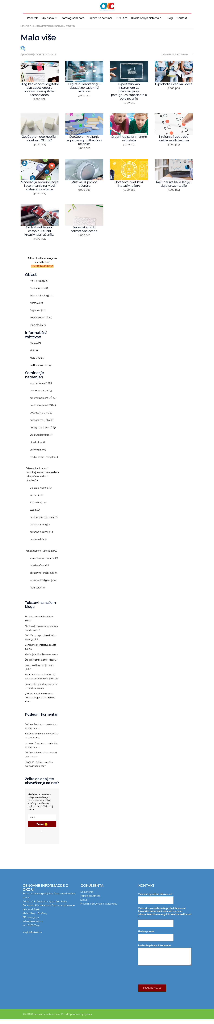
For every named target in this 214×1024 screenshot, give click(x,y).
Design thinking (40, 529)
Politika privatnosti (90, 900)
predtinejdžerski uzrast (44, 522)
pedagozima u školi (42, 424)
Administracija (39, 285)
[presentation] (160, 984)
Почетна (25, 26)
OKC (27, 728)
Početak (32, 18)
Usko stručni (38, 329)
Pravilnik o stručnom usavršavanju (98, 908)
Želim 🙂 (42, 829)
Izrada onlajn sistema (145, 18)
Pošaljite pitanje (152, 993)
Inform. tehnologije (42, 300)
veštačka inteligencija (43, 585)
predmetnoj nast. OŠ (43, 402)
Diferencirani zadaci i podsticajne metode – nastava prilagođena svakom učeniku (42, 479)
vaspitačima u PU (41, 387)
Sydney (88, 1018)
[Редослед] (177, 54)
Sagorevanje (38, 507)
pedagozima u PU (41, 417)
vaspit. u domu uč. (41, 439)
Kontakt (182, 18)
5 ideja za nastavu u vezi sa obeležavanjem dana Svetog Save (40, 702)
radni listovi (37, 592)
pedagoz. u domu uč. (43, 432)
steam (35, 514)
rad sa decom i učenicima (41, 555)
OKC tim (121, 18)
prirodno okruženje (42, 536)
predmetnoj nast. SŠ (43, 410)
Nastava (36, 307)
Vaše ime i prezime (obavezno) (155, 898)
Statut (83, 904)
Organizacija (38, 315)
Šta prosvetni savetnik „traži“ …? (41, 664)
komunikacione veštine (44, 562)
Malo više (37, 362)
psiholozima (38, 454)
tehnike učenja (39, 570)
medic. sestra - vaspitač (44, 461)
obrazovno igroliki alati (43, 577)
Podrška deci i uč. (41, 322)
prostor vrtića (38, 544)
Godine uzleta (39, 292)
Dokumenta (86, 896)
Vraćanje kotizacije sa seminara (42, 659)
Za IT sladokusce (40, 369)
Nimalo (35, 347)
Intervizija (36, 499)
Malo (34, 355)
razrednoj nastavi (41, 395)
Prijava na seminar (100, 18)
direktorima (37, 446)
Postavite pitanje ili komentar (154, 950)
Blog (170, 18)
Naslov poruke (146, 936)
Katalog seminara (72, 18)
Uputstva (48, 18)
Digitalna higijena (41, 492)
